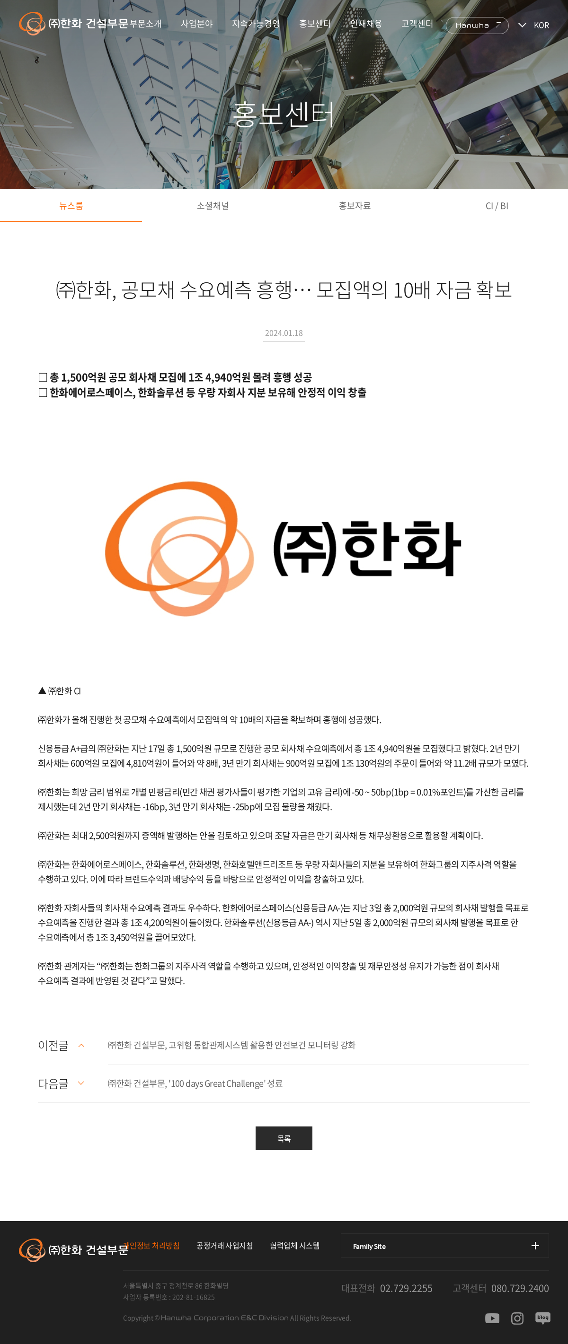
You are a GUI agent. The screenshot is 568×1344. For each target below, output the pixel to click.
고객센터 (417, 23)
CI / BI (497, 205)
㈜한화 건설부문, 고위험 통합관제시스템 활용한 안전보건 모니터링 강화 (231, 1045)
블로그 (542, 1318)
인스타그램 (517, 1318)
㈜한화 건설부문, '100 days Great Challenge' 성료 (195, 1083)
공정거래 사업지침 (224, 1245)
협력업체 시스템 (295, 1245)
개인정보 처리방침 (151, 1245)
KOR (541, 24)
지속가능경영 (256, 23)
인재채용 (366, 23)
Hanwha (472, 25)
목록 (284, 1138)
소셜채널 (213, 205)
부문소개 (146, 23)
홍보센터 (315, 23)
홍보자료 (355, 205)
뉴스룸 (71, 205)
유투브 (492, 1318)
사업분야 (197, 23)
